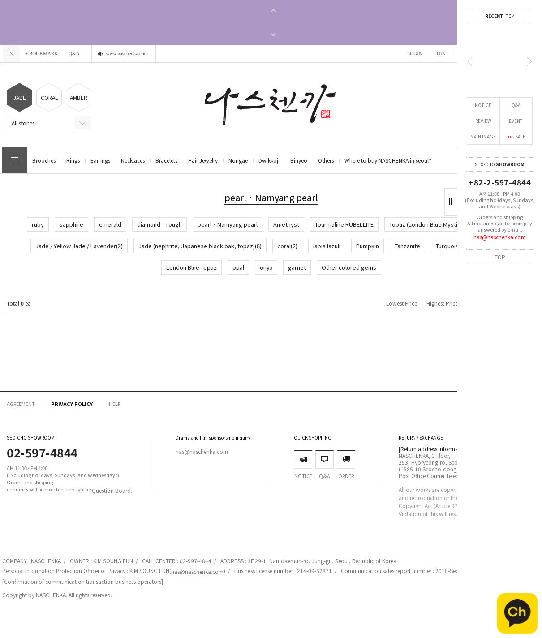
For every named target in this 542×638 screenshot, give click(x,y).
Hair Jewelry (203, 160)
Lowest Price (401, 303)
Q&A (516, 105)
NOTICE (483, 105)
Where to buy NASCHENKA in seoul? (387, 160)
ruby (38, 224)
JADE (19, 98)
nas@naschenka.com (499, 237)
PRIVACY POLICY (72, 403)
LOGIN (414, 53)
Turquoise (449, 245)
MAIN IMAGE (483, 136)
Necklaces (133, 160)
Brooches (44, 160)
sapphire (71, 224)
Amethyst (286, 224)
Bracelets (166, 160)
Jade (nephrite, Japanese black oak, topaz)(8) (200, 245)
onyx (266, 267)
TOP (500, 256)
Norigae (238, 160)
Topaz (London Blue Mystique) (429, 224)
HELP (114, 403)
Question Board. (112, 490)
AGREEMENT (21, 403)
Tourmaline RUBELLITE (344, 224)
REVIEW (483, 120)
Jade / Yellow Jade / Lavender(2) (79, 245)
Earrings (100, 160)
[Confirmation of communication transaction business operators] (82, 581)
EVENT (516, 120)
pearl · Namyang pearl (228, 224)
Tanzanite (407, 245)
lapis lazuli (326, 245)
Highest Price (442, 303)
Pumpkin (367, 245)
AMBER (78, 98)
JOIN (440, 53)
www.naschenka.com (127, 53)
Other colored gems (349, 267)
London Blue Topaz (191, 267)
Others (326, 160)
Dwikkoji (269, 160)
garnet (297, 267)
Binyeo (298, 160)
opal (238, 267)
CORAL (49, 98)
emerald (110, 224)
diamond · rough (159, 224)
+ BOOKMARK (41, 53)
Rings (73, 160)
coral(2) (287, 245)
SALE (516, 136)
